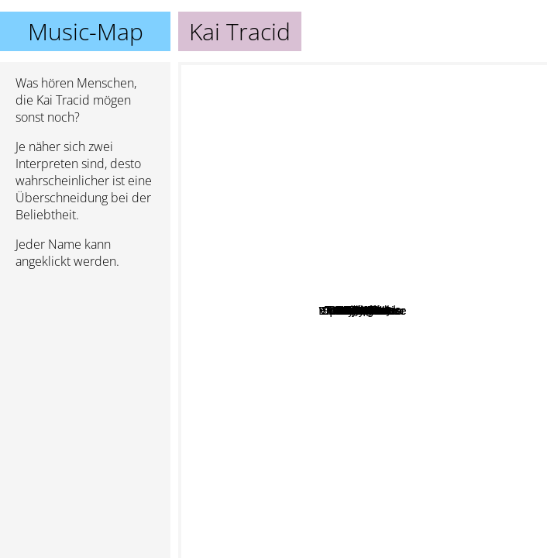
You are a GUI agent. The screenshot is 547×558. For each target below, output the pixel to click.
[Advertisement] (85, 363)
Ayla (268, 476)
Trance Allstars (315, 353)
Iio (503, 346)
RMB (286, 285)
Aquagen (403, 415)
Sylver (451, 207)
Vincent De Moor (292, 395)
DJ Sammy (437, 181)
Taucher (390, 309)
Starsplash (425, 258)
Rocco (408, 350)
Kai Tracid (363, 310)
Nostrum (281, 218)
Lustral (219, 269)
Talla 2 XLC (239, 286)
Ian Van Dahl (433, 165)
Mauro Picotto (328, 532)
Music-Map (85, 31)
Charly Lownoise (470, 416)
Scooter (484, 245)
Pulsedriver (286, 313)
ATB (467, 381)
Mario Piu (263, 253)
